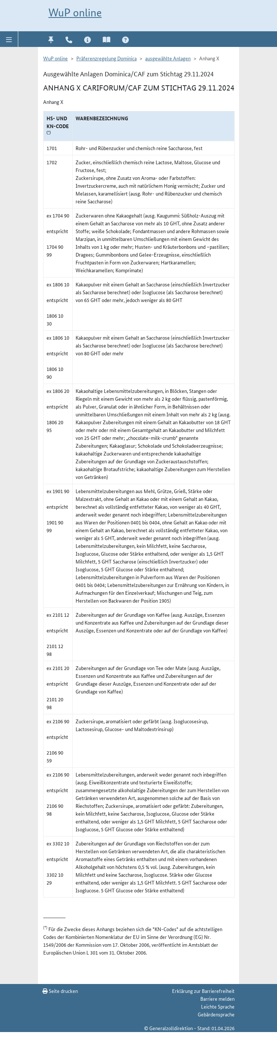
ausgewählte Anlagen (168, 58)
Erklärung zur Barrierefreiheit (203, 990)
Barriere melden (217, 998)
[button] (9, 39)
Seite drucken (60, 990)
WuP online (75, 12)
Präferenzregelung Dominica (106, 58)
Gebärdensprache (216, 1014)
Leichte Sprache (218, 1006)
